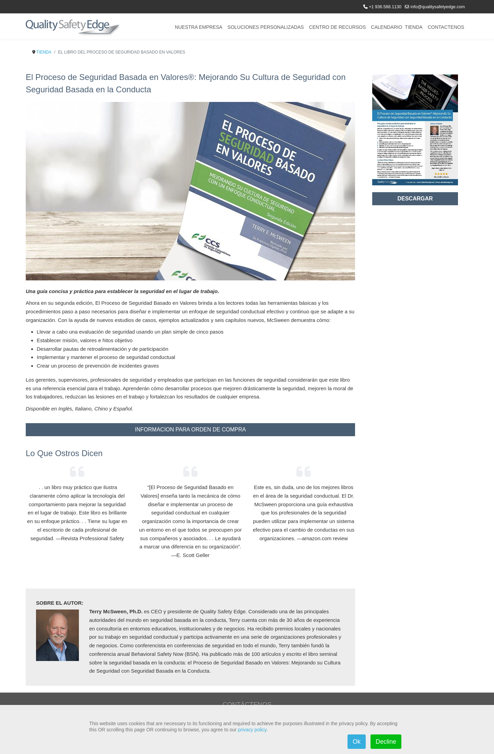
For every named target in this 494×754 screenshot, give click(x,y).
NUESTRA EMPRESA (198, 27)
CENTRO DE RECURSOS (337, 27)
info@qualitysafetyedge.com (438, 6)
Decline (386, 741)
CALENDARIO (386, 27)
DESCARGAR (415, 198)
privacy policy (252, 729)
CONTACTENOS (446, 27)
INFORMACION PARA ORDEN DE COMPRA (190, 429)
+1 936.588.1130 (385, 6)
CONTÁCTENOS (246, 704)
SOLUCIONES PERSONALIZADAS (265, 27)
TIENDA (413, 27)
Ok (357, 741)
